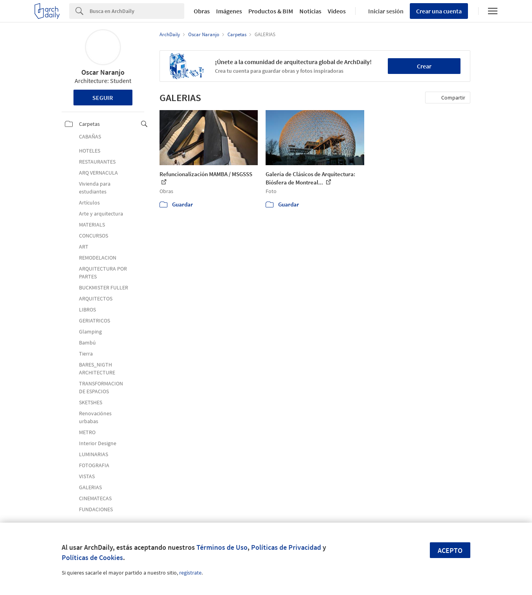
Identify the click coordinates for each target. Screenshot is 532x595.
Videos (337, 11)
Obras (202, 11)
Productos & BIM (270, 11)
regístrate (190, 572)
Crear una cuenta (439, 11)
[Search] (137, 11)
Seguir (102, 97)
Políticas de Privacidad (286, 547)
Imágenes (229, 11)
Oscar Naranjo (103, 72)
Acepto (450, 550)
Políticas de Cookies (92, 557)
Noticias (310, 11)
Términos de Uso (222, 547)
